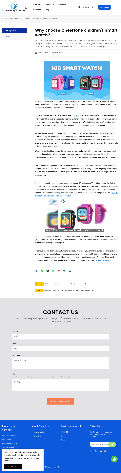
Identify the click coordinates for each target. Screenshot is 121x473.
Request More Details (60, 401)
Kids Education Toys (9, 444)
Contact (62, 4)
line (42, 271)
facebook (36, 271)
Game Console (8, 448)
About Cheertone (40, 426)
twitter (47, 271)
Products (37, 4)
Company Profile (37, 432)
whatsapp (53, 271)
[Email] (99, 444)
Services (37, 9)
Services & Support (71, 426)
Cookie (14, 452)
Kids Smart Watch (9, 436)
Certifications (36, 436)
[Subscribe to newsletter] (112, 444)
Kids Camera (7, 440)
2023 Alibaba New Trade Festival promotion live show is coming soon (68, 284)
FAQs (62, 436)
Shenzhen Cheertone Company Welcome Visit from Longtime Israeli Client (69, 291)
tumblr (64, 271)
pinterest (58, 271)
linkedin (69, 271)
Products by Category (8, 428)
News (11, 18)
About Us (50, 4)
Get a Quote (104, 7)
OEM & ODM (65, 432)
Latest (17, 18)
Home (4, 18)
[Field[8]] (60, 337)
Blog (48, 9)
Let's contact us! (102, 260)
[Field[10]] (60, 349)
